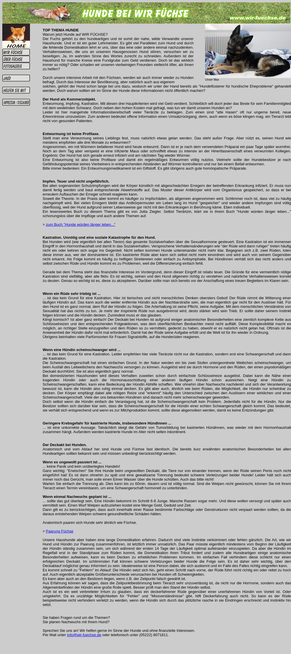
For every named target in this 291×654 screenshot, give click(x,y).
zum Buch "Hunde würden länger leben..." (80, 224)
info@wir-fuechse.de (84, 635)
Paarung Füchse (59, 531)
